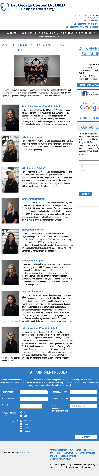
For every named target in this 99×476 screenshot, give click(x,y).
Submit (85, 194)
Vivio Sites (25, 452)
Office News (67, 33)
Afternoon (28, 427)
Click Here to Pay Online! (86, 23)
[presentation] (86, 184)
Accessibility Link (68, 456)
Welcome (12, 33)
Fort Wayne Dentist (58, 450)
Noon (26, 424)
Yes (25, 415)
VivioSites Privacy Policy (60, 459)
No (25, 412)
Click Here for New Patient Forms (82, 26)
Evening (27, 431)
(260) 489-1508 (92, 20)
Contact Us (85, 33)
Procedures (48, 33)
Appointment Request (49, 36)
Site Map (53, 456)
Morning (27, 420)
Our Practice (29, 33)
